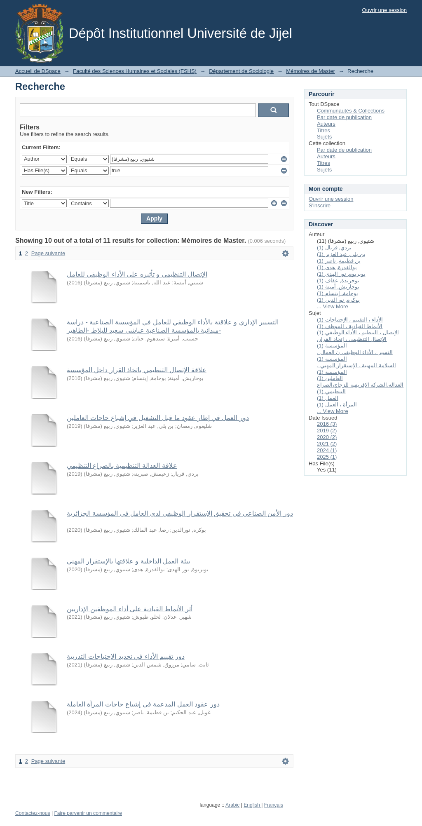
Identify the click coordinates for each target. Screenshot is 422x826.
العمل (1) (327, 398)
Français (273, 805)
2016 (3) (327, 424)
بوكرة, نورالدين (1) (338, 300)
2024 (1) (327, 450)
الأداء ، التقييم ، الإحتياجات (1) (350, 320)
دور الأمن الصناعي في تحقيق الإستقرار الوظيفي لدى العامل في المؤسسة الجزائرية (180, 513)
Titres (323, 130)
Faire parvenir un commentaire (88, 813)
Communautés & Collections (350, 111)
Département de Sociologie (241, 71)
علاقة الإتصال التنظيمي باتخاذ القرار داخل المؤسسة (136, 369)
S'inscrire (320, 205)
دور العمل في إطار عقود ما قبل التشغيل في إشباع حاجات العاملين (158, 417)
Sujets (324, 137)
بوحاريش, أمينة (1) (338, 287)
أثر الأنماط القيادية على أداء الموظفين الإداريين (129, 608)
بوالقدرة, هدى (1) (337, 267)
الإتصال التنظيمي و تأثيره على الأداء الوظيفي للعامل (137, 274)
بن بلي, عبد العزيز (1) (341, 254)
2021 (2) (327, 444)
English (252, 805)
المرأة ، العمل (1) (337, 404)
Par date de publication (344, 117)
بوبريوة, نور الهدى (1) (341, 274)
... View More (332, 306)
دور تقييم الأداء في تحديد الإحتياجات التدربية (126, 656)
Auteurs (326, 124)
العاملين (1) (330, 378)
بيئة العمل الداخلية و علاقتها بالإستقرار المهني (128, 561)
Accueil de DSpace (38, 71)
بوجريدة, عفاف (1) (338, 280)
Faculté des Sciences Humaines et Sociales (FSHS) (135, 71)
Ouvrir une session (384, 10)
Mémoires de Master (310, 71)
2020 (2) (327, 437)
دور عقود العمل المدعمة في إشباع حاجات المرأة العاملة (143, 704)
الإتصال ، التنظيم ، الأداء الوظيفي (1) (358, 332)
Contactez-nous (32, 813)
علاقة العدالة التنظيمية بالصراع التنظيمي (122, 465)
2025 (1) (327, 457)
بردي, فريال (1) (334, 247)
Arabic (232, 805)
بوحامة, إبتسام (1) (337, 293)
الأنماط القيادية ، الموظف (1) (349, 326)
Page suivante (48, 253)
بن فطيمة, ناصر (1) (339, 261)
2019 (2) (327, 430)
